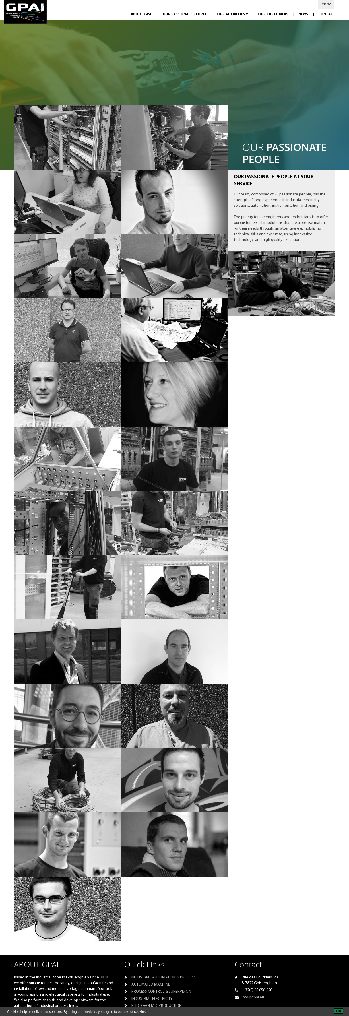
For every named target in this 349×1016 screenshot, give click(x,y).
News (303, 14)
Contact (326, 14)
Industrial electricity (151, 999)
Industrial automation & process (163, 977)
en (326, 4)
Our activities (233, 14)
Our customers (273, 14)
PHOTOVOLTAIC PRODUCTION (156, 1006)
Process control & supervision (161, 992)
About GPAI (142, 14)
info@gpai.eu (253, 997)
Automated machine (150, 984)
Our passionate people (185, 14)
